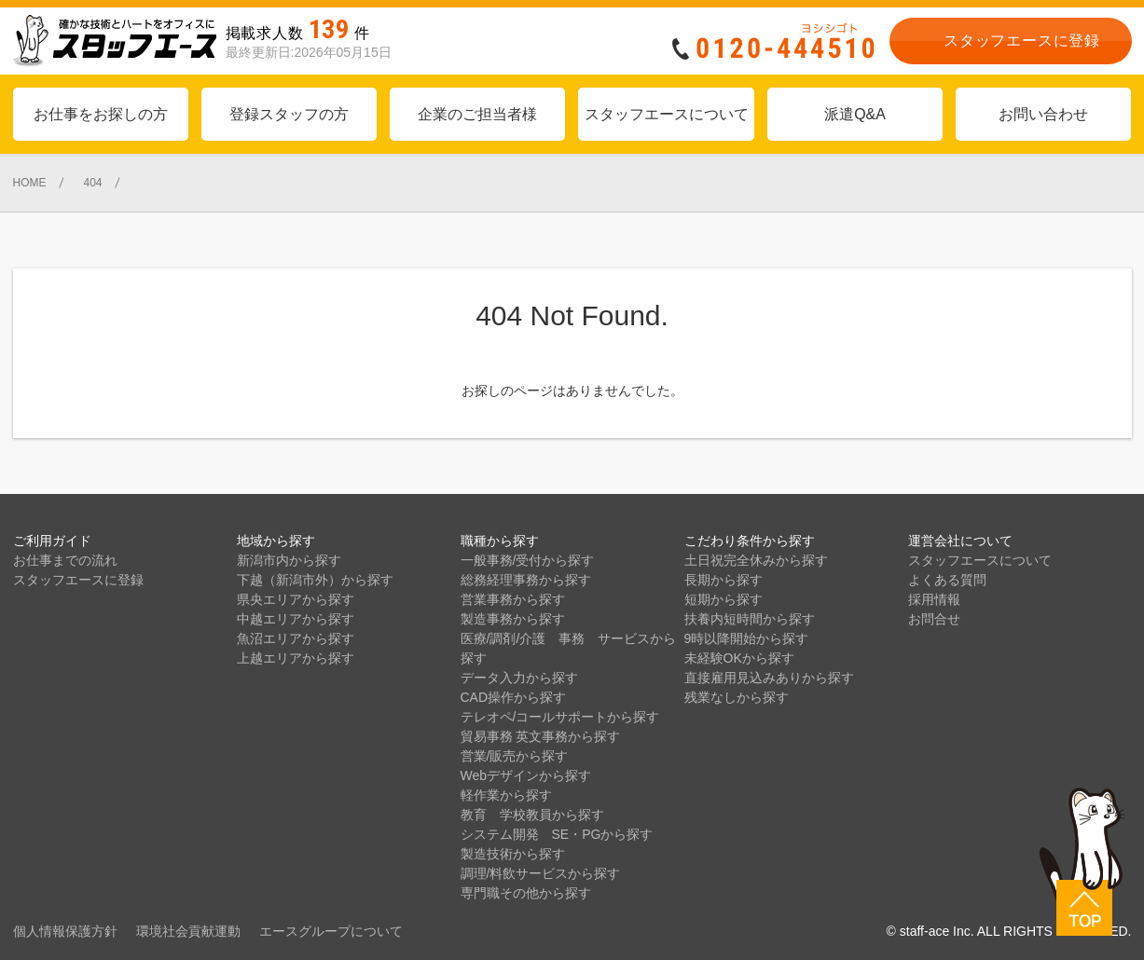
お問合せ (934, 618)
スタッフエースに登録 (78, 579)
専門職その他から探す (526, 892)
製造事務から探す (513, 618)
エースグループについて (331, 931)
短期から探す (723, 599)
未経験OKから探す (739, 658)
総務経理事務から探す (526, 579)
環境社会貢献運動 (188, 931)
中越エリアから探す (295, 618)
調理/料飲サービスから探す (541, 873)
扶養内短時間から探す (749, 618)
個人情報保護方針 (65, 931)
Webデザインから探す (526, 775)
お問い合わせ (1043, 114)
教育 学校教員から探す (532, 814)
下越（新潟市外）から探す (315, 579)
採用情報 (934, 599)
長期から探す (723, 579)
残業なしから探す (736, 697)
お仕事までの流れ (65, 560)
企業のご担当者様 (477, 114)
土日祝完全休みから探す (756, 560)
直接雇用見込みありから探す (769, 677)
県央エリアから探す (295, 599)
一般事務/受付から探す (528, 560)
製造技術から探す (513, 853)
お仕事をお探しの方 (101, 114)
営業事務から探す (513, 599)
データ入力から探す (519, 677)
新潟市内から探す (289, 560)
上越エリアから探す (295, 658)
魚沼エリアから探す (295, 638)
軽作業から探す (506, 795)
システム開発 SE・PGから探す (557, 834)
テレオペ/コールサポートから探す (560, 716)
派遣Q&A (855, 114)
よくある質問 (947, 579)
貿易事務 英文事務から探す (541, 736)
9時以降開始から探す (746, 638)
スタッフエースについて (667, 114)
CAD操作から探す (514, 697)
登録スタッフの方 (289, 114)
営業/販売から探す (515, 755)
